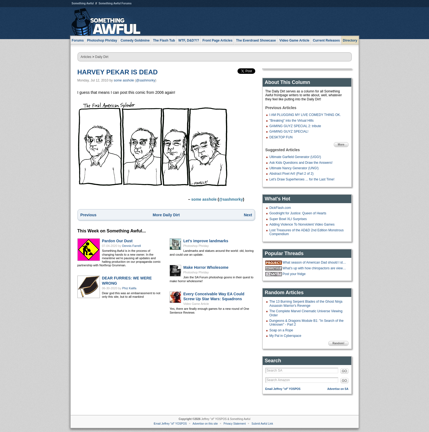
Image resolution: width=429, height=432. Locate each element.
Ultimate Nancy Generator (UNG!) (294, 168)
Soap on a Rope (281, 330)
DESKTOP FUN (281, 137)
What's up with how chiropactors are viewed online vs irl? (315, 268)
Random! (338, 343)
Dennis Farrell (131, 245)
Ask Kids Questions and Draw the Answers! (301, 163)
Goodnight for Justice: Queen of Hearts (297, 213)
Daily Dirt (102, 57)
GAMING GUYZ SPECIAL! (289, 131)
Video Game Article (196, 303)
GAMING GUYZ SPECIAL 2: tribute (295, 126)
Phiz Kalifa (129, 288)
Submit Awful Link (262, 423)
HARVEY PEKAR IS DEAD (117, 72)
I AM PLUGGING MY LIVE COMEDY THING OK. (305, 115)
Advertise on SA (337, 388)
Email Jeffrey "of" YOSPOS (283, 388)
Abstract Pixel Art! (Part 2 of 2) (291, 174)
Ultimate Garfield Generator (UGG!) (295, 157)
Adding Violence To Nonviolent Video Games (302, 224)
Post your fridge (294, 274)
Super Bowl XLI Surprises (288, 219)
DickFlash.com (280, 208)
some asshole (124, 80)
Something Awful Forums (115, 3)
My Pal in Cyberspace (285, 336)
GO (344, 371)
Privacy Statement (235, 423)
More (341, 144)
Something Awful (83, 3)
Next (248, 215)
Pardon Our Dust (117, 241)
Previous (88, 215)
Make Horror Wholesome (205, 267)
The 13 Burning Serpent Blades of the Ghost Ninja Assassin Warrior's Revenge (306, 303)
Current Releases (326, 40)
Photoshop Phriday (196, 245)
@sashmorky (145, 80)
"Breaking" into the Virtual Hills (291, 120)
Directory (350, 40)
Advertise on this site (205, 423)
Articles (86, 57)
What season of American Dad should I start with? (315, 262)
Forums (78, 40)
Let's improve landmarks (205, 241)
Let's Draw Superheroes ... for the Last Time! (302, 179)
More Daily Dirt (166, 215)
